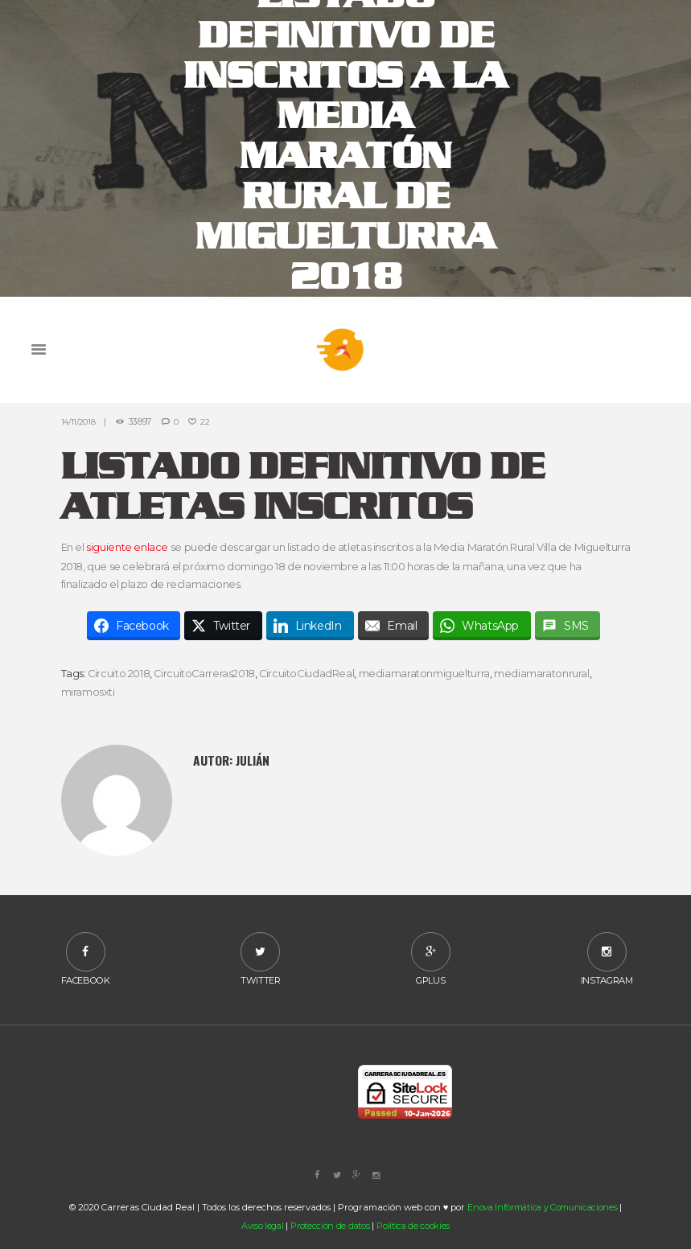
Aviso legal (261, 1226)
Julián (253, 759)
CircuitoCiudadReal (309, 673)
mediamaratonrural (544, 673)
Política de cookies (414, 1226)
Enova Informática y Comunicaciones (543, 1208)
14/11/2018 (78, 422)
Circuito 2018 (119, 673)
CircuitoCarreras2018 (205, 673)
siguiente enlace (127, 547)
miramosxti (88, 691)
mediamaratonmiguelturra (427, 673)
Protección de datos (330, 1226)
